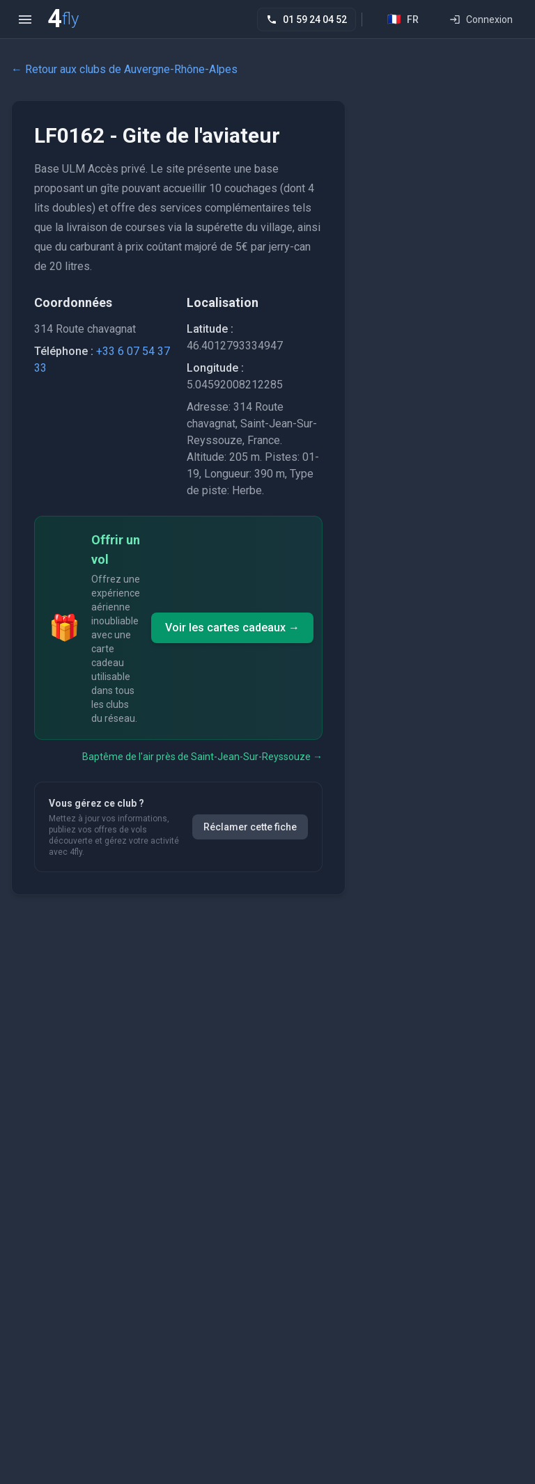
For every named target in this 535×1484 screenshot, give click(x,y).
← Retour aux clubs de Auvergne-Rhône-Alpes (124, 69)
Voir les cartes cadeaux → (232, 627)
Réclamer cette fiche (250, 826)
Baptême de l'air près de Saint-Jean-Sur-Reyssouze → (202, 756)
